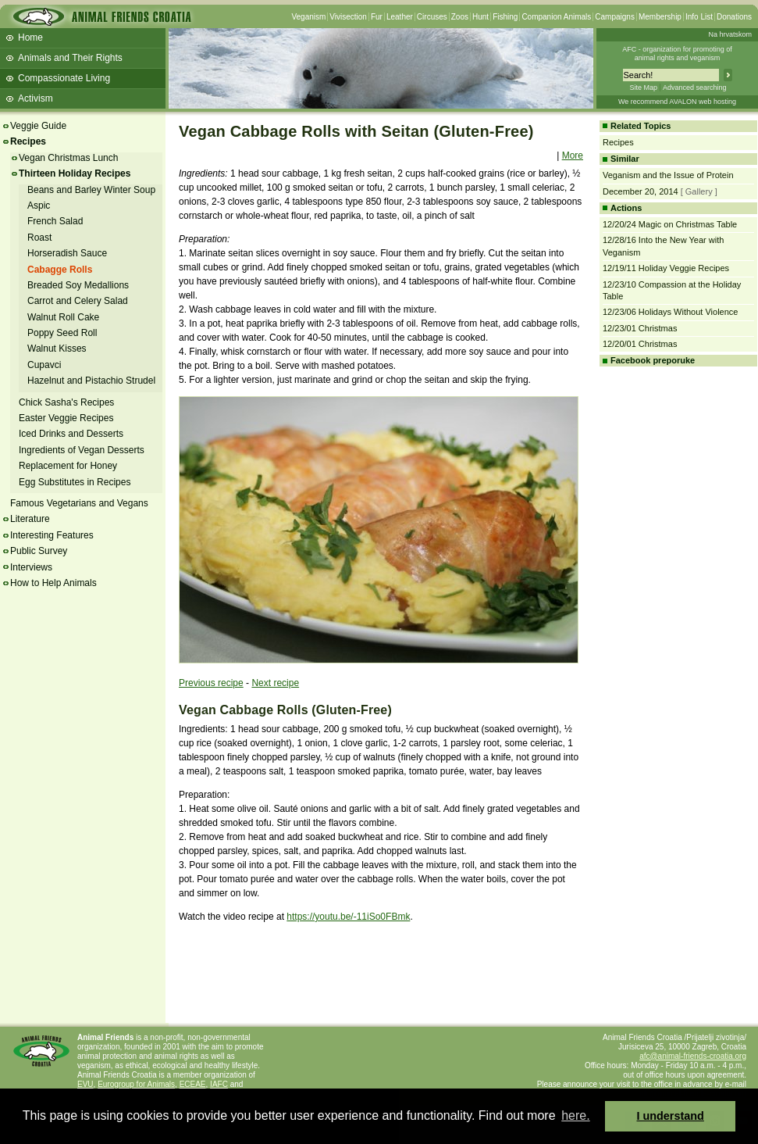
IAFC (219, 1084)
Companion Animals (556, 17)
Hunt (480, 17)
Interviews (31, 567)
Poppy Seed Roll (62, 332)
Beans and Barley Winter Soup (91, 189)
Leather (399, 17)
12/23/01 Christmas (640, 328)
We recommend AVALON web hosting (677, 101)
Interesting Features (52, 535)
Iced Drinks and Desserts (71, 433)
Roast (39, 237)
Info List (699, 17)
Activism (35, 98)
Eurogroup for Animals (136, 1084)
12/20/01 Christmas (640, 344)
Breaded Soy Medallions (78, 285)
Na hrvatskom (730, 34)
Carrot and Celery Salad (77, 300)
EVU (85, 1084)
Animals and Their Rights (70, 57)
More (572, 155)
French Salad (55, 221)
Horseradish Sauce (67, 253)
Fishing (505, 17)
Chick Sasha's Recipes (66, 402)
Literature (30, 518)
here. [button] (575, 1115)
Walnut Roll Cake (63, 317)
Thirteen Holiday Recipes (74, 173)
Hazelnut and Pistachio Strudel (91, 380)
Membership (660, 17)
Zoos (459, 17)
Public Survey (38, 550)
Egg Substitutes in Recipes (74, 482)
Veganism (308, 17)
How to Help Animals (53, 582)
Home (30, 37)
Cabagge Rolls (59, 269)
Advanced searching (695, 87)
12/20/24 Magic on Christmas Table (670, 224)
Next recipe (275, 682)
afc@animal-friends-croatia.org (692, 1056)
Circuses (432, 17)
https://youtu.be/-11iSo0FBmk (348, 916)
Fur (377, 17)
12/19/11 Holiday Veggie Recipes (666, 268)
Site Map (643, 87)
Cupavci (44, 364)
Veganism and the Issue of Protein (668, 175)
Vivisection (348, 17)
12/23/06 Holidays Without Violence (670, 311)
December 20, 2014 (640, 191)
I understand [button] (670, 1116)
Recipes (28, 141)
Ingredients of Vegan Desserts (81, 450)
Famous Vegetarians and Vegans (79, 503)
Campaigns (615, 17)
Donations (734, 17)
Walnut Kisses (57, 348)
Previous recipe (211, 682)
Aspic (38, 205)
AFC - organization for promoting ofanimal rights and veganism (677, 53)
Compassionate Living (64, 78)
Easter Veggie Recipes (66, 418)
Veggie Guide (38, 125)
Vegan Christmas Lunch (68, 157)
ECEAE (193, 1084)
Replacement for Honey (68, 465)
